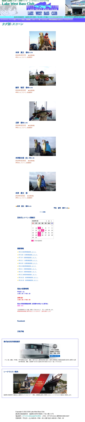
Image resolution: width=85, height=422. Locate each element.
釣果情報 (28, 19)
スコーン (24, 57)
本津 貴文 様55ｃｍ (24, 206)
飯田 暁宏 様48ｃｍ (24, 87)
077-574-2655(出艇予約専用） (56, 17)
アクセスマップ (68, 19)
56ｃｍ (19, 127)
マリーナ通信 (21, 19)
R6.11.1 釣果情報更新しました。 (28, 260)
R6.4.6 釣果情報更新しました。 (28, 271)
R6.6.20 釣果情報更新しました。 (28, 263)
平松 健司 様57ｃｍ (61, 208)
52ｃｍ (19, 57)
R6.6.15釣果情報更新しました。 (28, 266)
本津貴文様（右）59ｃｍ (24, 158)
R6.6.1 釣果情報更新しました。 (28, 269)
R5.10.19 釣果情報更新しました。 (29, 280)
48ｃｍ (19, 92)
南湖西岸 (29, 57)
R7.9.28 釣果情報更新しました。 (28, 255)
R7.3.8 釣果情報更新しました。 (28, 257)
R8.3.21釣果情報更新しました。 (28, 252)
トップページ (4, 19)
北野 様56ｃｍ (21, 123)
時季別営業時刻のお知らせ (56, 19)
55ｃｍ (19, 198)
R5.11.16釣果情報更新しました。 (28, 274)
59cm (18, 162)
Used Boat (44, 19)
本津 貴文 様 (21, 193)
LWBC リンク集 (36, 19)
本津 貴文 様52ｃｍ (24, 52)
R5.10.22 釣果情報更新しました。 (29, 277)
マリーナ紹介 (12, 19)
